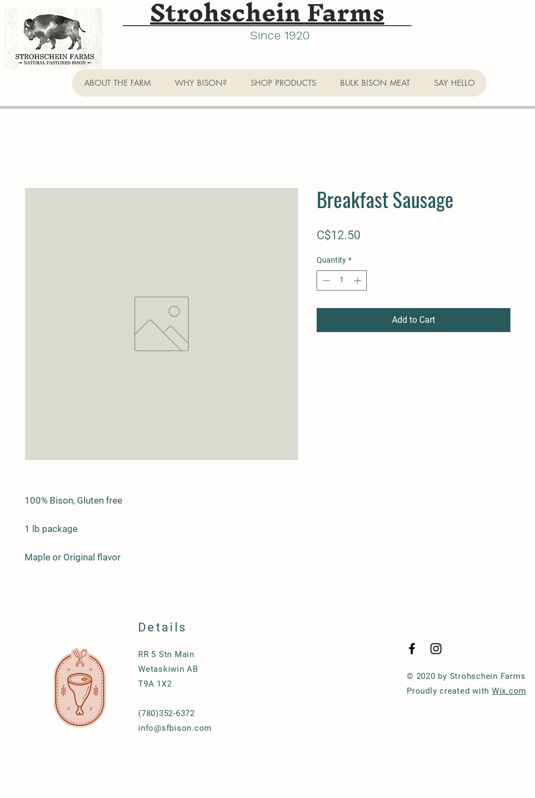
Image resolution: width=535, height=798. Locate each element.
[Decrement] (325, 280)
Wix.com (509, 691)
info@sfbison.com (175, 728)
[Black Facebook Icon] (412, 648)
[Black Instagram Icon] (436, 648)
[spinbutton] (342, 280)
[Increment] (358, 280)
